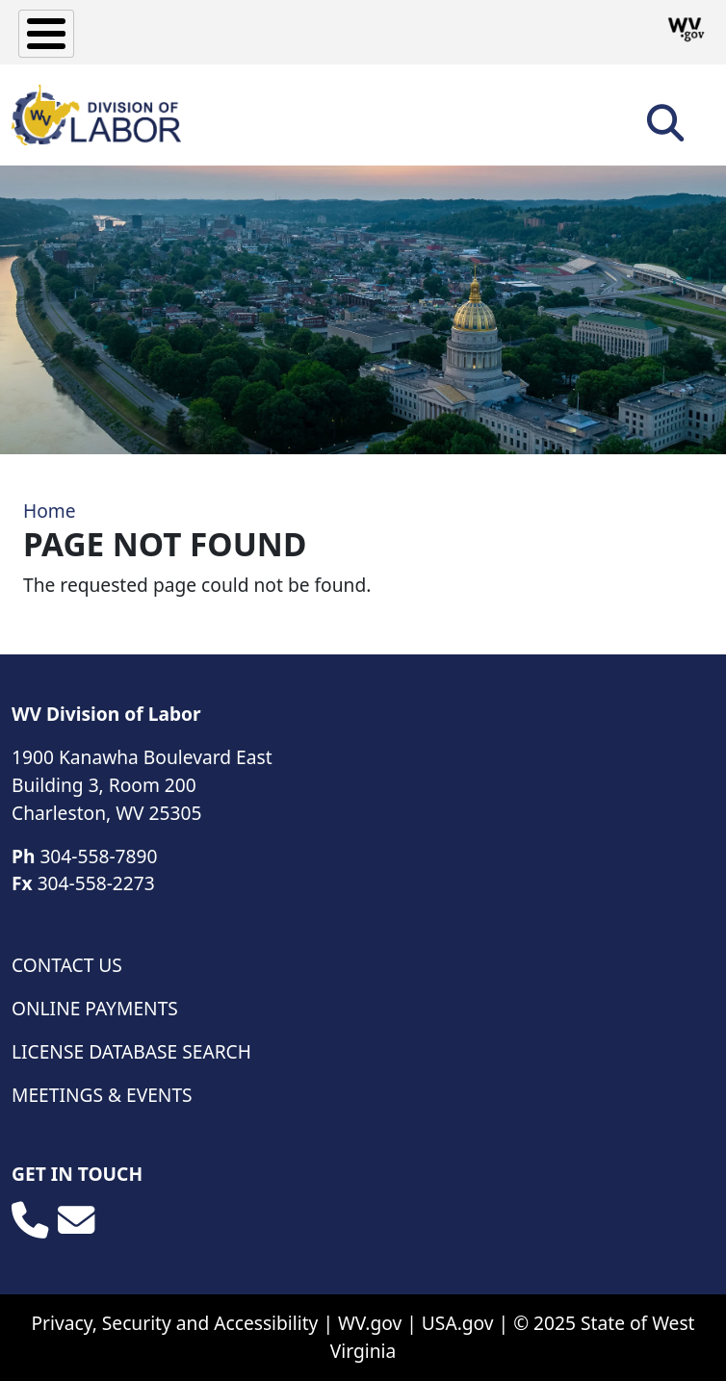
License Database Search (131, 1051)
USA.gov (458, 1323)
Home (49, 511)
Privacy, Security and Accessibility (174, 1323)
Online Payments (95, 1008)
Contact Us (67, 965)
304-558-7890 (98, 856)
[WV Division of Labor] (96, 115)
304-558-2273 (96, 883)
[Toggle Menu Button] (46, 34)
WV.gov (370, 1323)
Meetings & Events (102, 1095)
